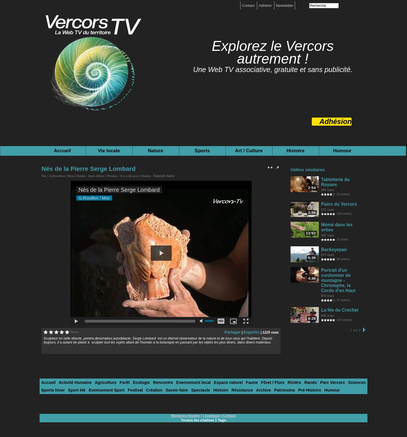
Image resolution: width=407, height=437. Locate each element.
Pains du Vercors (338, 201)
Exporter (252, 331)
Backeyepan (333, 246)
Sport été (49, 388)
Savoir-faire (162, 175)
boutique (212, 414)
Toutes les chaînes (197, 418)
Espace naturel (210, 381)
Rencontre (151, 381)
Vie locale (109, 150)
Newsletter (284, 5)
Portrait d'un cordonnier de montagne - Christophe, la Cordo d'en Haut (344, 274)
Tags (222, 418)
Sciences (326, 381)
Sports (202, 150)
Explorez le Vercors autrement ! (273, 52)
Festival (102, 388)
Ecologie (131, 381)
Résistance (198, 388)
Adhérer (266, 5)
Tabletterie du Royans (342, 179)
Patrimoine (236, 388)
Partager (236, 331)
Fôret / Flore (250, 381)
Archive (218, 388)
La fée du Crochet (338, 300)
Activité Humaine (71, 381)
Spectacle (161, 388)
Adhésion (335, 121)
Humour (342, 150)
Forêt (116, 381)
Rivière (270, 381)
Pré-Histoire (259, 388)
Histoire (295, 150)
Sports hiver (348, 381)
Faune (231, 381)
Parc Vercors (304, 381)
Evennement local (178, 381)
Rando (284, 381)
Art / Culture (249, 150)
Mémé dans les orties (341, 224)
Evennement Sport (76, 388)
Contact (249, 5)
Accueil (62, 150)
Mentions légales (186, 414)
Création (119, 388)
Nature (155, 150)
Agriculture (99, 381)
